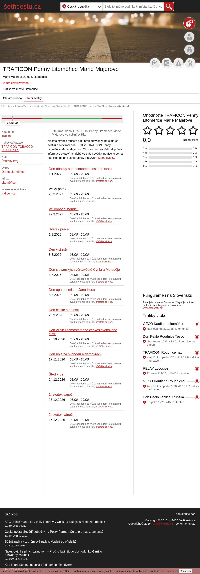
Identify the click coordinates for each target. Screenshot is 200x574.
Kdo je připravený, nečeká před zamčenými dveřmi (39, 564)
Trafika (6, 135)
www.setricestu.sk (152, 307)
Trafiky (26, 106)
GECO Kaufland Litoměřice (163, 324)
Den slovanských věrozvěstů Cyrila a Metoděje (84, 270)
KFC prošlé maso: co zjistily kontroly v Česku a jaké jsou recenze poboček (55, 521)
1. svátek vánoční (62, 394)
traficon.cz (8, 193)
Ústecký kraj (37, 106)
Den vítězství (59, 249)
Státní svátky (33, 98)
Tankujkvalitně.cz (162, 523)
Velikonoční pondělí (63, 209)
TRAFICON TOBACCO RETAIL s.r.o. (17, 148)
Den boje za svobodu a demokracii (75, 354)
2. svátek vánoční (62, 415)
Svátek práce (59, 229)
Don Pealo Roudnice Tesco (163, 336)
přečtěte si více (103, 180)
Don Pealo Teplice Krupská (163, 397)
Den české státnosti (64, 310)
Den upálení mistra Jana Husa (72, 290)
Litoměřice (67, 106)
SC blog (11, 514)
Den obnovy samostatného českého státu (80, 169)
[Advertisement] (86, 461)
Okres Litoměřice (53, 106)
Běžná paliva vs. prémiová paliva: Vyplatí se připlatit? (40, 541)
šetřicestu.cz (22, 6)
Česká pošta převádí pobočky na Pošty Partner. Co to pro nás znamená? (54, 531)
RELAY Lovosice (155, 368)
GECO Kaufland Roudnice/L (164, 381)
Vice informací (169, 571)
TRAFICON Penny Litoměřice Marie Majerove (95, 106)
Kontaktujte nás (185, 513)
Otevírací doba (12, 98)
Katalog (18, 106)
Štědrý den (57, 374)
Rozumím (185, 571)
